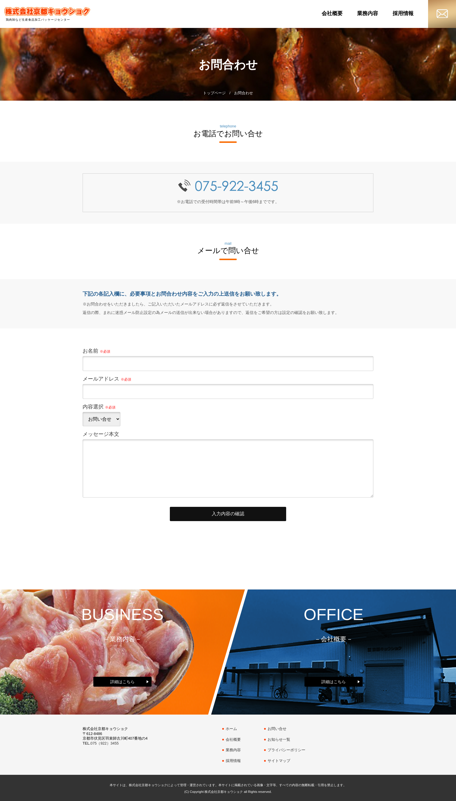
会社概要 (332, 13)
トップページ (214, 93)
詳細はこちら (122, 681)
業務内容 (367, 13)
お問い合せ (277, 729)
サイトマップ (279, 761)
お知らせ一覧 (279, 739)
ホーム (231, 729)
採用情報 (403, 13)
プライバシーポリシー (286, 750)
